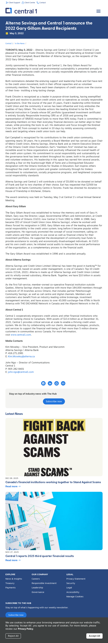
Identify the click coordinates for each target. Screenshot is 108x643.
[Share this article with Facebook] (43, 383)
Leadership (37, 587)
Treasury (9, 583)
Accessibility (72, 592)
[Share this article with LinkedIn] (50, 383)
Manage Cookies (74, 596)
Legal (69, 587)
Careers (36, 578)
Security (70, 583)
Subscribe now (54, 401)
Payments (10, 587)
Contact (42, 2)
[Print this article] (56, 383)
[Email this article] (63, 383)
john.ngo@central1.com (21, 372)
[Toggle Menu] (98, 9)
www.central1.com (21, 334)
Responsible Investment (44, 583)
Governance (38, 592)
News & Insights (13, 578)
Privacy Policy (25, 628)
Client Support (14, 2)
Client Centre (29, 2)
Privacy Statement (75, 578)
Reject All (13, 635)
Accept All (94, 635)
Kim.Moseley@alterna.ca (21, 356)
